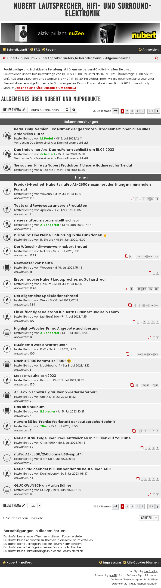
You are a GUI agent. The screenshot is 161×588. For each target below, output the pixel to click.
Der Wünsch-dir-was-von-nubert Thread (50, 246)
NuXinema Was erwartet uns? (40, 344)
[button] (115, 111)
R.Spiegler (48, 411)
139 (150, 256)
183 (144, 289)
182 (139, 289)
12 (148, 199)
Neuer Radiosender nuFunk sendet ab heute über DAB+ (63, 469)
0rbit (43, 397)
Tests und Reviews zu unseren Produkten (50, 205)
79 (151, 305)
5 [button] (142, 111)
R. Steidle (46, 170)
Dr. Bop (45, 490)
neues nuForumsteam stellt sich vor (46, 220)
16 (148, 385)
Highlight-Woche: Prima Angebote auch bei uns (56, 328)
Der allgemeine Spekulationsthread (46, 296)
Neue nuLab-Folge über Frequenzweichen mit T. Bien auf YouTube (72, 438)
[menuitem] (35, 50)
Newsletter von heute (33, 263)
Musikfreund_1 (50, 365)
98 (139, 354)
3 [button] (132, 111)
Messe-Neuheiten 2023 (35, 375)
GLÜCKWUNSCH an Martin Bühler (42, 485)
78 (146, 305)
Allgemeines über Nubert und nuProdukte (51, 99)
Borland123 (48, 380)
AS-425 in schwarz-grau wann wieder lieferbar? (56, 392)
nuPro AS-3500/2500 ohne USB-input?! (48, 454)
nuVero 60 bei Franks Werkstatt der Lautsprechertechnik (64, 421)
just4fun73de (49, 316)
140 (156, 256)
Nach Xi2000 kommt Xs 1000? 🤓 (42, 361)
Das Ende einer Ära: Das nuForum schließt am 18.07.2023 (64, 149)
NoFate (45, 251)
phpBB (113, 575)
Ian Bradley (151, 571)
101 (156, 354)
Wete (43, 300)
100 (151, 354)
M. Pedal (46, 138)
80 (156, 305)
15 (143, 385)
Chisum (46, 284)
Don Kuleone (49, 474)
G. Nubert (47, 154)
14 (157, 199)
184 (150, 289)
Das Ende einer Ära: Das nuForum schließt (45, 88)
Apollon (45, 210)
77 (141, 305)
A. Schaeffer (49, 225)
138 (144, 256)
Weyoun (46, 194)
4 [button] (137, 111)
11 (143, 199)
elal (42, 459)
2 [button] (127, 111)
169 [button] (151, 111)
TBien (44, 426)
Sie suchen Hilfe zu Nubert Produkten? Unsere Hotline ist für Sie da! (73, 165)
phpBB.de (152, 579)
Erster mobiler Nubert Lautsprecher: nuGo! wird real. (60, 279)
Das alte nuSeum (29, 407)
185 (156, 289)
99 (145, 354)
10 (153, 321)
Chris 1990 (47, 443)
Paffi (43, 349)
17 (153, 385)
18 (157, 385)
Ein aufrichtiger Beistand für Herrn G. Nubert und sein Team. (67, 312)
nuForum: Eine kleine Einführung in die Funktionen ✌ (60, 235)
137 (138, 256)
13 (152, 199)
